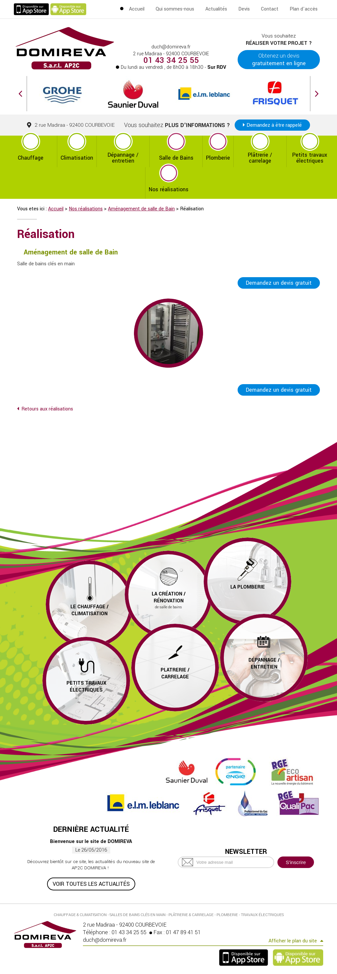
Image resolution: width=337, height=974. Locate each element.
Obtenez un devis (279, 59)
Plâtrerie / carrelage (260, 158)
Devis (244, 9)
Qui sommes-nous (175, 9)
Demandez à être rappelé (274, 125)
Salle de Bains (176, 158)
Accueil (136, 9)
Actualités (216, 9)
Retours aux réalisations (47, 409)
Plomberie (218, 158)
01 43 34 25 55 (171, 60)
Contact (269, 9)
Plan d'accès (304, 9)
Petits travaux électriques (309, 158)
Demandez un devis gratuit (279, 283)
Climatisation (77, 158)
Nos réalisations (169, 189)
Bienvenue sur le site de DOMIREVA (91, 841)
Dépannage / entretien (123, 158)
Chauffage (30, 158)
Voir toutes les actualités (91, 884)
